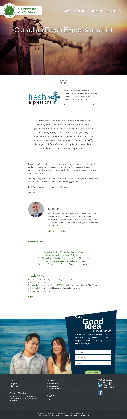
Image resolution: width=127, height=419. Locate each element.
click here (83, 99)
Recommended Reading (54, 388)
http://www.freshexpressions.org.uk (41, 291)
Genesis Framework (72, 415)
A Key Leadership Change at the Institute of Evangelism (24, 399)
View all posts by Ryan (57, 231)
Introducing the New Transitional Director (23, 396)
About (13, 380)
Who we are (14, 386)
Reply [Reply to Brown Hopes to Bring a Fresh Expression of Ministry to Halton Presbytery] (30, 297)
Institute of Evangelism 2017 (56, 415)
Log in (87, 415)
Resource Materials (53, 384)
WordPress (82, 415)
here (70, 182)
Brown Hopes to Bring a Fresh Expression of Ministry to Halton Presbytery (51, 280)
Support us (52, 395)
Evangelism (14, 384)
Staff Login (87, 413)
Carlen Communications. (77, 413)
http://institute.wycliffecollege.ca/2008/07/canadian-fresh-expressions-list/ (60, 285)
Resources (51, 380)
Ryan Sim (64, 80)
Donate (49, 399)
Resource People (52, 386)
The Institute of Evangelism (23, 11)
